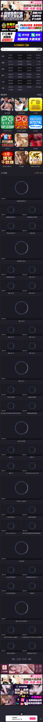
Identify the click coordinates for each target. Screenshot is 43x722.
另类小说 (20, 83)
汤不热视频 (38, 87)
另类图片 (38, 77)
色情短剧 (20, 89)
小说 (3, 82)
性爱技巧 (38, 83)
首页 (13, 659)
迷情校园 (10, 83)
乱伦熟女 (29, 70)
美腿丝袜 (10, 77)
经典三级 (20, 70)
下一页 (24, 659)
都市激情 (10, 80)
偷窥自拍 (10, 74)
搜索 (39, 49)
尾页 (29, 659)
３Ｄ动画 (38, 61)
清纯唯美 (20, 77)
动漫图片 (38, 74)
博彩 (3, 56)
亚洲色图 (20, 74)
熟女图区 (29, 77)
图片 (3, 75)
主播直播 (29, 64)
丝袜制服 (20, 64)
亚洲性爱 (10, 68)
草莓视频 (29, 87)
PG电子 (11, 55)
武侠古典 (38, 80)
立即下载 (32, 718)
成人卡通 (29, 68)
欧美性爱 (38, 68)
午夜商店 (20, 87)
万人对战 (29, 55)
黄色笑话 (29, 83)
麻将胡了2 (10, 58)
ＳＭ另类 (38, 64)
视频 (3, 63)
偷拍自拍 (20, 68)
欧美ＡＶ (29, 61)
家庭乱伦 (20, 80)
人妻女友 (29, 80)
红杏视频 (10, 89)
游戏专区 (38, 55)
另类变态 (38, 70)
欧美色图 (29, 74)
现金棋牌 (29, 58)
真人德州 (20, 55)
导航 (3, 88)
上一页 (18, 659)
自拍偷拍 (20, 61)
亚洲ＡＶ (10, 61)
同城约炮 (10, 87)
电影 (3, 69)
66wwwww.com (21, 45)
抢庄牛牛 (38, 58)
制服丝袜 (10, 70)
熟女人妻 (10, 64)
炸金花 (20, 58)
